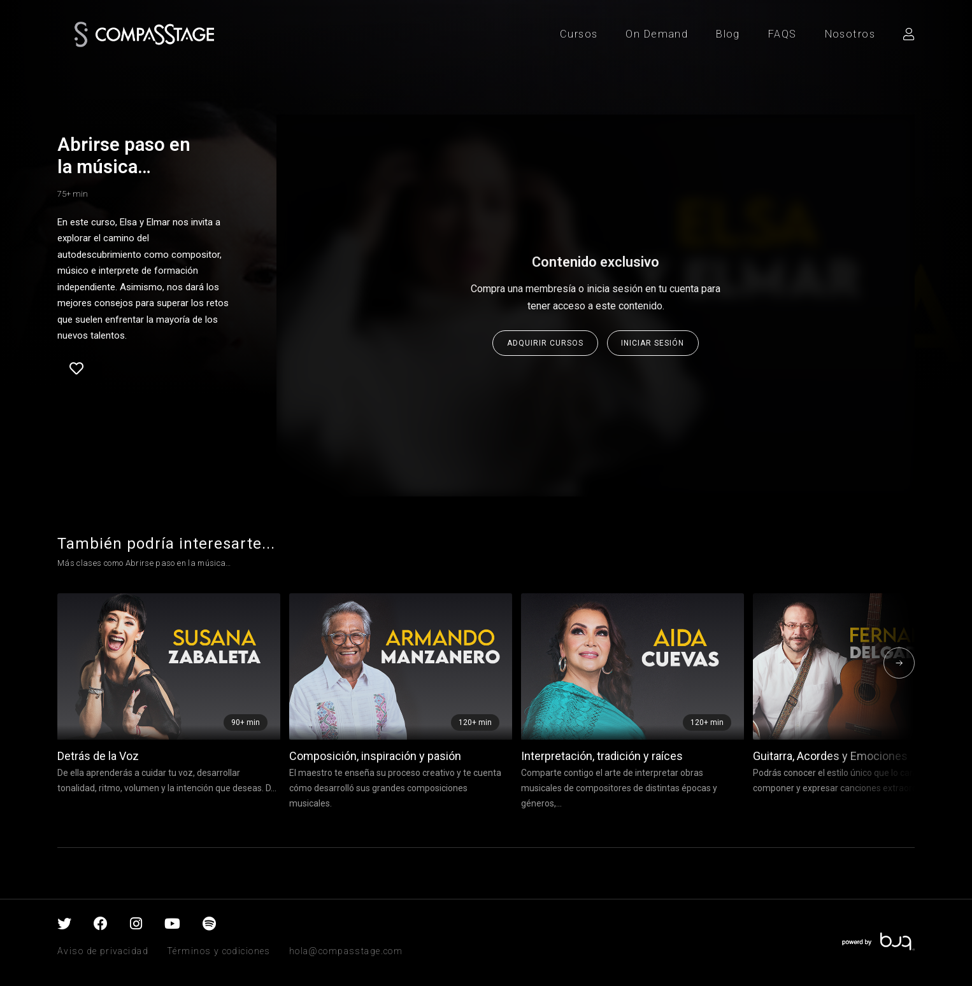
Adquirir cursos (545, 343)
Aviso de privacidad (102, 951)
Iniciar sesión (652, 343)
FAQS (782, 34)
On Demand (656, 34)
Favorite (76, 369)
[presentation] (899, 663)
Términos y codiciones (219, 951)
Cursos (579, 34)
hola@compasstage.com (346, 951)
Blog (728, 34)
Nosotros (850, 34)
